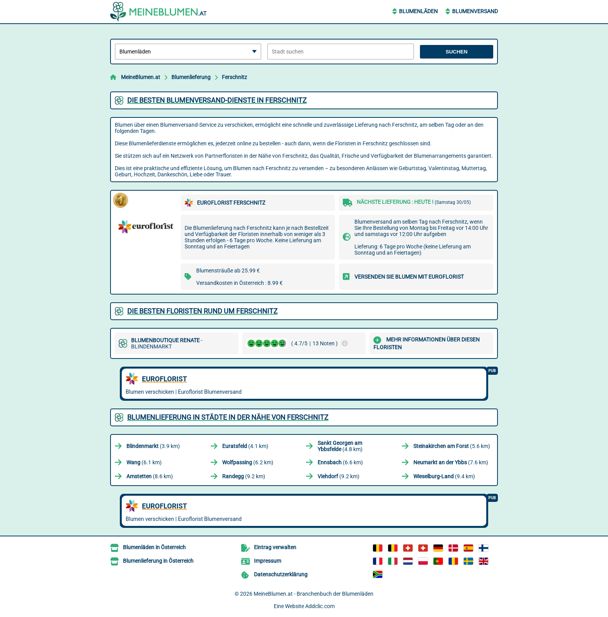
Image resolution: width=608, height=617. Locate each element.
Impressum (267, 561)
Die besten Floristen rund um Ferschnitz (202, 311)
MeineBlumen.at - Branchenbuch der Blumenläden (313, 594)
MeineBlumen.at (140, 77)
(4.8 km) (340, 446)
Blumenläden (418, 11)
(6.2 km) (247, 462)
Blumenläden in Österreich (154, 547)
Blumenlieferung (191, 77)
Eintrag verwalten (275, 547)
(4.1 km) (245, 446)
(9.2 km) (243, 476)
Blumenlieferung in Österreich (158, 561)
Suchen (456, 52)
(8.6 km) (149, 476)
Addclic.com (320, 606)
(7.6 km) (450, 462)
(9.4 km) (444, 476)
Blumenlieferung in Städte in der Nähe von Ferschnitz (227, 417)
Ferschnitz (234, 77)
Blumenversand (475, 11)
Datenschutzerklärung (280, 574)
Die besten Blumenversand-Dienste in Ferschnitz (217, 100)
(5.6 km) (451, 446)
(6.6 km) (340, 462)
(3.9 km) (153, 446)
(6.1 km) (144, 462)
